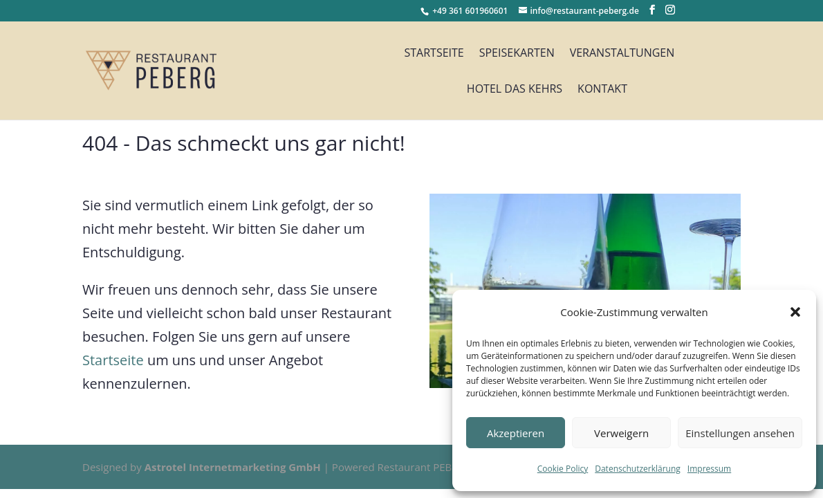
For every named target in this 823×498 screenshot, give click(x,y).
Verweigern (621, 433)
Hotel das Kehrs (514, 90)
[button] (795, 312)
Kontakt (602, 90)
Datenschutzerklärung (638, 468)
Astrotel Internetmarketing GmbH (233, 467)
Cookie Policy (562, 468)
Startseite (433, 54)
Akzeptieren (515, 433)
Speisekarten (517, 54)
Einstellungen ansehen (740, 433)
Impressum (709, 468)
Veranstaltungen (622, 54)
